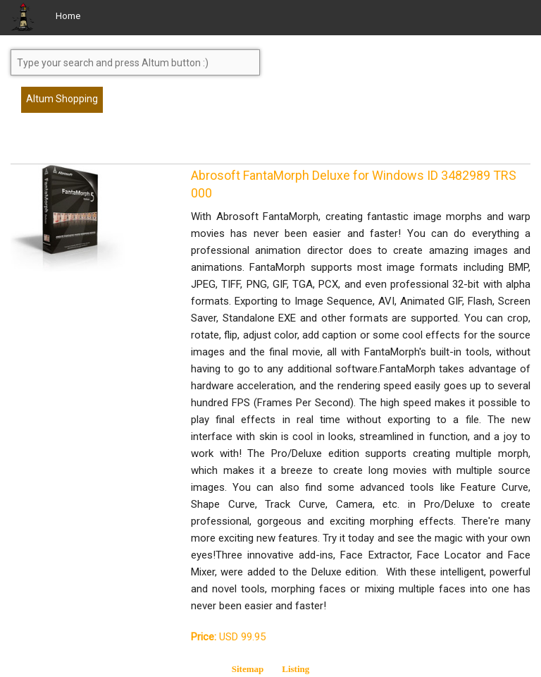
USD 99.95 (228, 636)
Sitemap (248, 669)
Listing (295, 669)
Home (68, 16)
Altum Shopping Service (62, 103)
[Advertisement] (123, 144)
